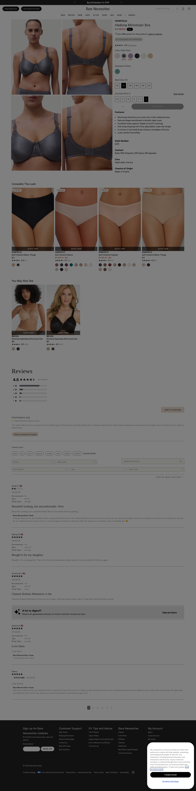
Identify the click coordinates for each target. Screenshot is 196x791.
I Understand (170, 775)
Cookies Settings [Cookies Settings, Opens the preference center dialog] (170, 781)
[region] (170, 765)
